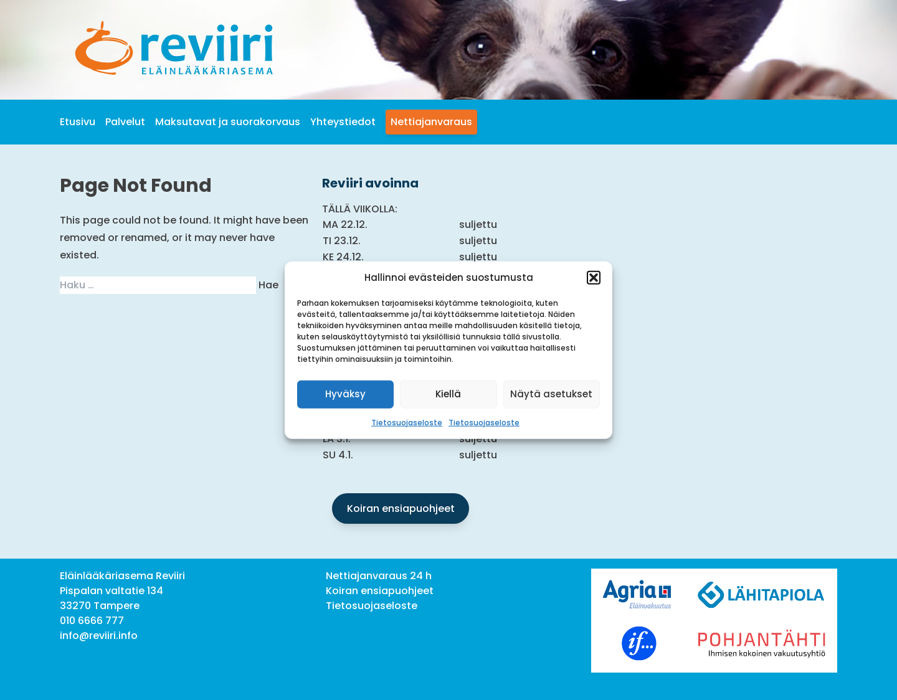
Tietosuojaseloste (406, 422)
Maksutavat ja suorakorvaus (227, 122)
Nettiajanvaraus (431, 122)
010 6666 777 (92, 620)
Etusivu (77, 122)
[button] (593, 278)
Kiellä (448, 393)
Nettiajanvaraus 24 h (379, 576)
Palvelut (125, 122)
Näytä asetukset (551, 393)
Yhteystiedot (343, 122)
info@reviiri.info (99, 635)
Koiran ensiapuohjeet (401, 508)
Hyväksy (345, 393)
